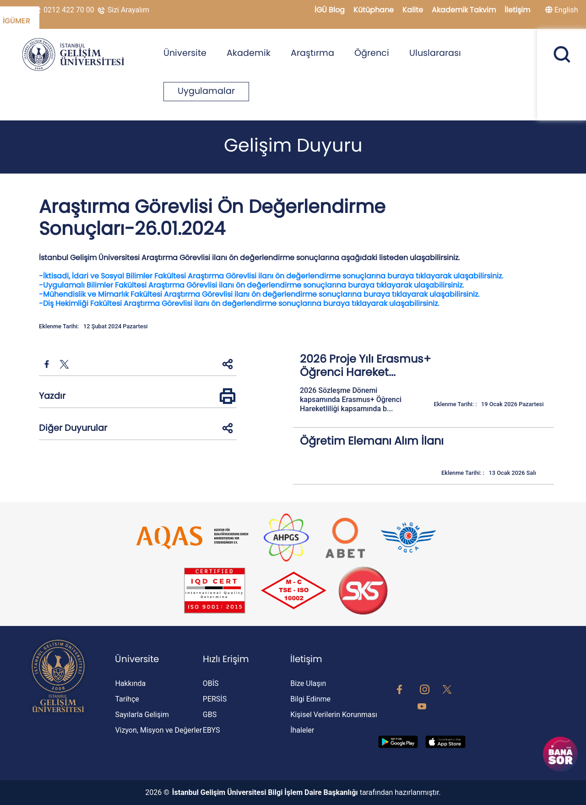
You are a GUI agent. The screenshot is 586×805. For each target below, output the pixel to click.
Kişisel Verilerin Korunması (333, 714)
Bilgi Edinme (310, 699)
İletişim (517, 10)
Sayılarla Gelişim (142, 714)
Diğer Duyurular (73, 428)
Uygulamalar (206, 91)
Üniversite (184, 53)
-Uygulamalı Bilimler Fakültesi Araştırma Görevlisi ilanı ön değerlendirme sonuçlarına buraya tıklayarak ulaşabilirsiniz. (251, 285)
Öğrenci (371, 53)
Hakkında (130, 683)
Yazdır (52, 396)
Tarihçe (127, 699)
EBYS (211, 730)
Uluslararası (435, 53)
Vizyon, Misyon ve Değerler (158, 730)
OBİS (211, 683)
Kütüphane (374, 10)
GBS (210, 714)
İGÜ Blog (331, 10)
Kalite (413, 10)
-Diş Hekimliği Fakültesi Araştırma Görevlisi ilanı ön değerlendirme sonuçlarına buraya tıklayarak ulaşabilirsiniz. (239, 303)
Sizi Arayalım (123, 9)
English (561, 9)
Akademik (249, 53)
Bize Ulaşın (308, 683)
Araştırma (312, 53)
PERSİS (215, 699)
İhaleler (302, 730)
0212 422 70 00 (64, 9)
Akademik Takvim (465, 10)
